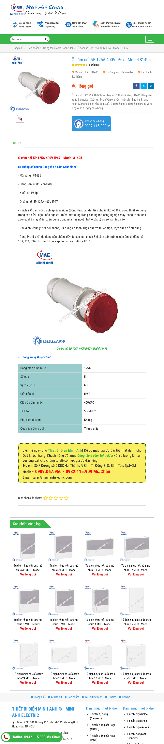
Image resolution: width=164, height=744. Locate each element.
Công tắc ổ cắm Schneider (95, 455)
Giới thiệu (55, 697)
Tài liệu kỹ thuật (92, 697)
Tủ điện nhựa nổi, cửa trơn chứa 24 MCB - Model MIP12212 (28, 678)
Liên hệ (124, 697)
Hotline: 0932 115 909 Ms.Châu (31, 737)
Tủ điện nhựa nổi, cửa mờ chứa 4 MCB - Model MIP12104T (99, 624)
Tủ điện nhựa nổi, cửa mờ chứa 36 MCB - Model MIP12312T (28, 570)
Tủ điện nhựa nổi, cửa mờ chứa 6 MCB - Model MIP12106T (64, 624)
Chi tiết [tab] (17, 143)
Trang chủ (38, 697)
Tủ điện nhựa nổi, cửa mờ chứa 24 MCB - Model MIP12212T (64, 570)
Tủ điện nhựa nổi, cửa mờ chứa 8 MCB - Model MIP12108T (28, 624)
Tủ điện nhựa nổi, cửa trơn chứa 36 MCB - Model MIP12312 (136, 624)
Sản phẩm (72, 697)
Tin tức (110, 697)
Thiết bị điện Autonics (139, 727)
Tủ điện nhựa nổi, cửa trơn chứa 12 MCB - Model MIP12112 (100, 678)
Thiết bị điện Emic (137, 721)
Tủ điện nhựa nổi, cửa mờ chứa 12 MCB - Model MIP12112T (135, 570)
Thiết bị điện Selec (137, 714)
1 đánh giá (93, 65)
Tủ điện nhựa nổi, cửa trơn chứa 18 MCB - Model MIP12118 (64, 678)
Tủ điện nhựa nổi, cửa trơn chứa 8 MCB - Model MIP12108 (136, 678)
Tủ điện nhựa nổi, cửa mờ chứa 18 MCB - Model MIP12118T (99, 570)
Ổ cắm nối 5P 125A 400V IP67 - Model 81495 (82, 348)
